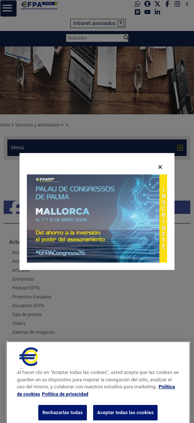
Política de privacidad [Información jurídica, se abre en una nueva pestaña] (65, 403)
